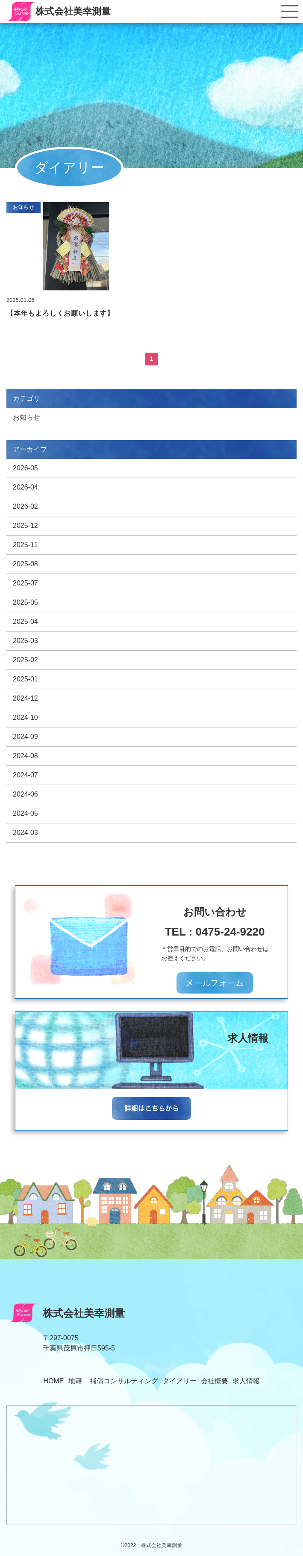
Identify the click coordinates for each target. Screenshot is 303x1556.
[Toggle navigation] (289, 11)
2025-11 (25, 544)
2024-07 (25, 775)
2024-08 (25, 755)
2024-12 (25, 698)
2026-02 (25, 506)
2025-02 (25, 660)
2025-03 (25, 640)
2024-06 (25, 794)
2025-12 (25, 525)
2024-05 (25, 813)
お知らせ (26, 417)
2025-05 (25, 602)
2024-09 (25, 736)
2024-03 (25, 832)
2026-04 (25, 487)
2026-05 (25, 468)
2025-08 (25, 564)
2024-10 (25, 717)
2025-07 (25, 583)
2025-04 (25, 621)
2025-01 (25, 679)
